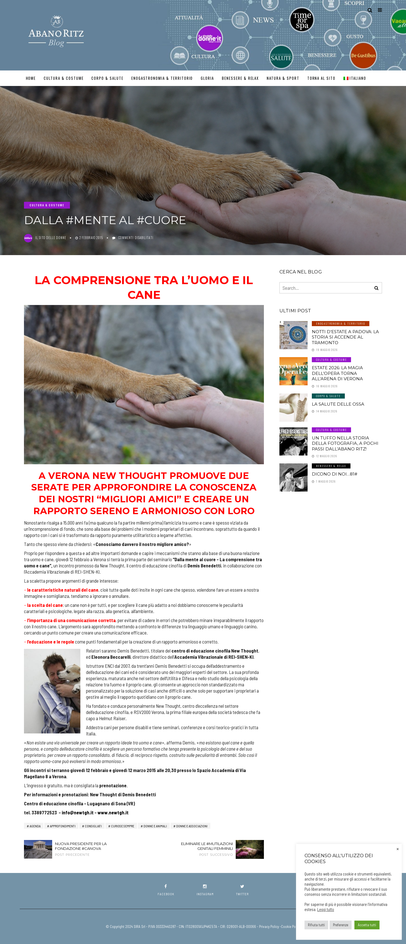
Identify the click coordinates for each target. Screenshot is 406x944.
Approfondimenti (63, 826)
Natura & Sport (283, 78)
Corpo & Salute (107, 78)
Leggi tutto (325, 909)
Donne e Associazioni (192, 826)
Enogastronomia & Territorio (162, 78)
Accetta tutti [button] (367, 925)
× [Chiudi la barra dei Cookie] (397, 848)
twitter (242, 890)
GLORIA (207, 78)
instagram (205, 890)
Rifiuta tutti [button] (316, 925)
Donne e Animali (155, 826)
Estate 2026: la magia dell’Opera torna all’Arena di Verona (337, 373)
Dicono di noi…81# (334, 474)
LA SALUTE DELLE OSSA (338, 404)
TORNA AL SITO (321, 78)
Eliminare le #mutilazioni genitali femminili (200, 849)
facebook (166, 890)
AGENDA (35, 826)
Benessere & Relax (240, 78)
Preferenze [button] (340, 925)
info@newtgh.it (78, 812)
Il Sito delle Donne (50, 237)
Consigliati (93, 826)
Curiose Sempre (122, 826)
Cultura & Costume (63, 78)
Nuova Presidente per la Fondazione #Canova (87, 849)
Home (31, 78)
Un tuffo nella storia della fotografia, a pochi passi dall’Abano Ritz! (345, 443)
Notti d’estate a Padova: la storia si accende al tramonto (345, 337)
